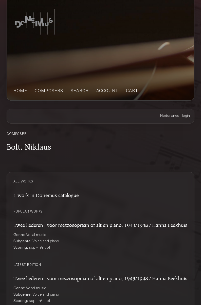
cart (132, 91)
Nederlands (169, 116)
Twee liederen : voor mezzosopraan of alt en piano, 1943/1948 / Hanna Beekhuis (100, 224)
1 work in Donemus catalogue (46, 194)
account (107, 91)
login (186, 116)
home (20, 91)
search (80, 91)
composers (49, 91)
